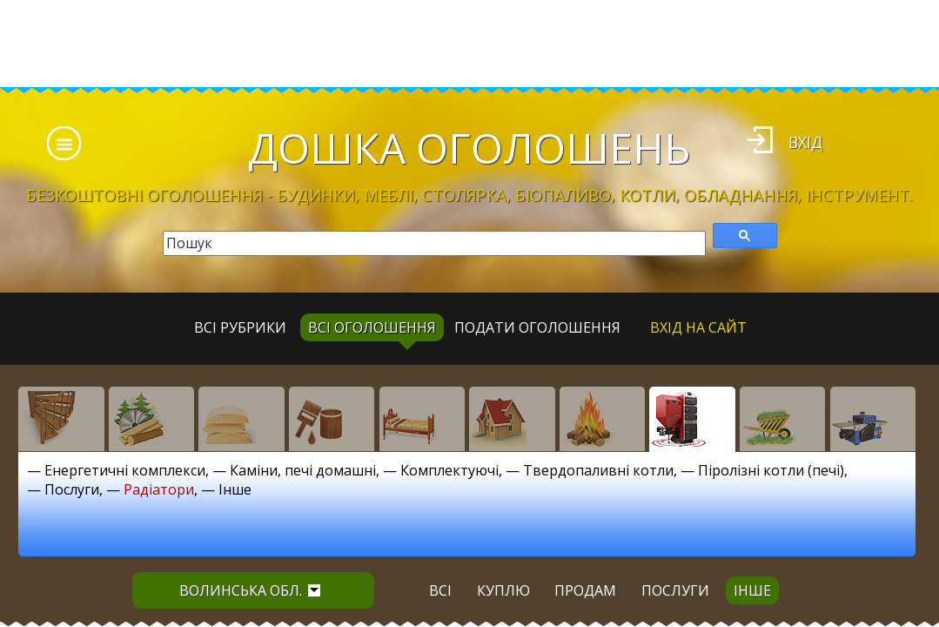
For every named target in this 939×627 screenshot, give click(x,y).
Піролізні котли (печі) (771, 470)
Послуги (71, 489)
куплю (503, 590)
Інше (235, 489)
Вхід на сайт (698, 327)
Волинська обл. (249, 590)
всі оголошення (372, 327)
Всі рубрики (240, 327)
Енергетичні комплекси (124, 470)
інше (752, 590)
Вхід (805, 141)
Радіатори (159, 489)
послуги (675, 590)
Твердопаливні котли (598, 470)
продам (585, 590)
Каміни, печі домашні (303, 470)
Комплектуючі (449, 470)
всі (440, 590)
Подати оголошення (537, 327)
